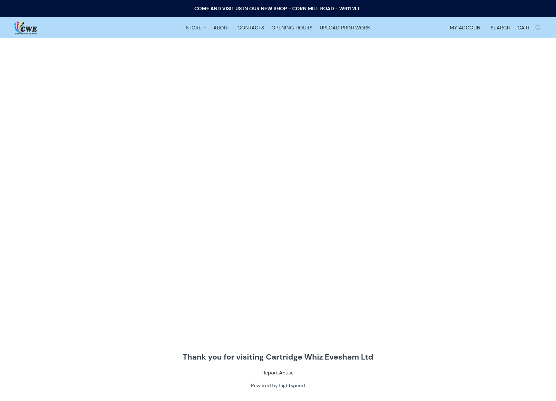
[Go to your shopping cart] (529, 27)
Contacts (251, 27)
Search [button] (500, 27)
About (221, 27)
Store (196, 27)
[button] (25, 28)
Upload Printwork (345, 27)
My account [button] (467, 27)
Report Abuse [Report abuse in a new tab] (278, 372)
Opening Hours (291, 27)
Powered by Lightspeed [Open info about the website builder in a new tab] (278, 385)
